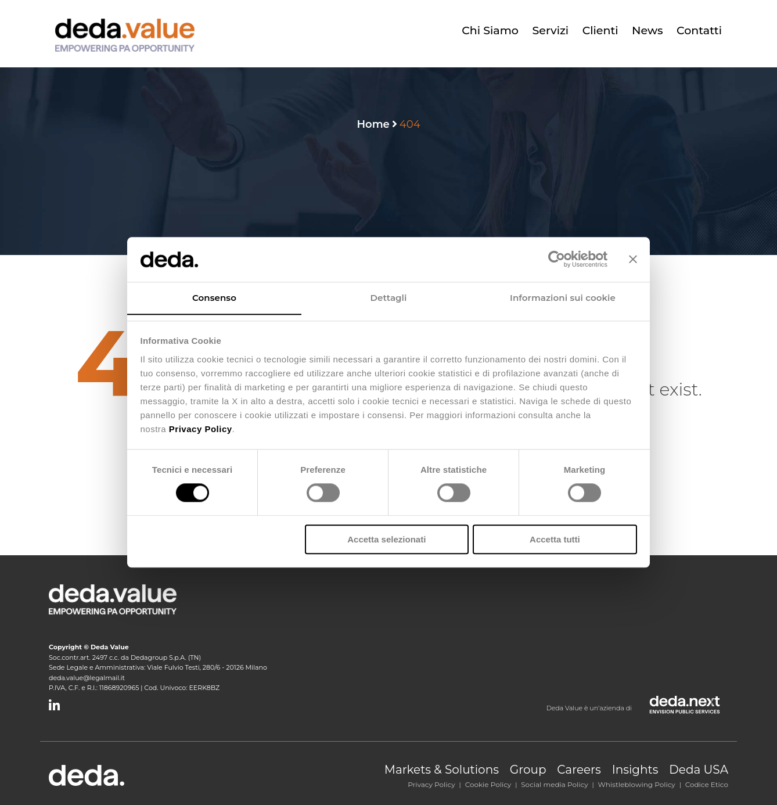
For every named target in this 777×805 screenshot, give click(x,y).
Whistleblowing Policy (636, 784)
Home (373, 124)
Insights (635, 770)
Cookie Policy (488, 784)
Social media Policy (554, 784)
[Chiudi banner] (633, 259)
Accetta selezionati (386, 539)
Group (528, 770)
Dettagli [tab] (388, 297)
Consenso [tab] (214, 297)
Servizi (552, 30)
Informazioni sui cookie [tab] (563, 297)
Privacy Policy (431, 784)
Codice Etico (706, 784)
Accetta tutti (555, 539)
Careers (579, 770)
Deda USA (698, 770)
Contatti (699, 30)
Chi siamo (491, 30)
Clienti (601, 30)
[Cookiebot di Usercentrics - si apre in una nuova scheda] (556, 259)
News (647, 30)
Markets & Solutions (441, 770)
